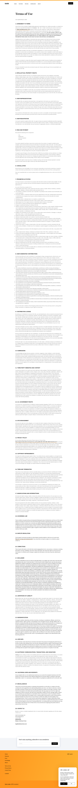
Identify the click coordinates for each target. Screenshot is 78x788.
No (71, 783)
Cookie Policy (8, 770)
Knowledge (33, 3)
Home (15, 3)
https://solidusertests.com (23, 29)
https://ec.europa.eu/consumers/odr (24, 539)
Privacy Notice (8, 768)
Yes (64, 783)
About (39, 3)
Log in (70, 3)
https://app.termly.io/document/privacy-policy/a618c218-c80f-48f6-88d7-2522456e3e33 (36, 441)
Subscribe (55, 743)
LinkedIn (7, 773)
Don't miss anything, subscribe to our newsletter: (34, 739)
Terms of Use (8, 766)
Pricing (26, 3)
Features (21, 3)
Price (6, 758)
